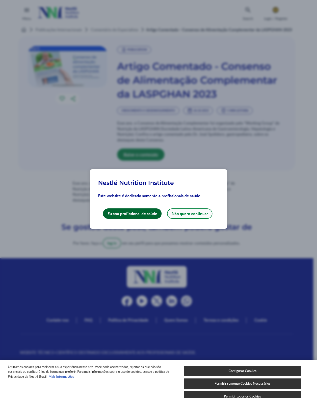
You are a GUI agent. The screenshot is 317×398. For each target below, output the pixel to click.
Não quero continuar (190, 213)
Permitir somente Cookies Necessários (242, 391)
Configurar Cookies (243, 378)
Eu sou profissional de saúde (132, 213)
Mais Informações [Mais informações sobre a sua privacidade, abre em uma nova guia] (61, 383)
